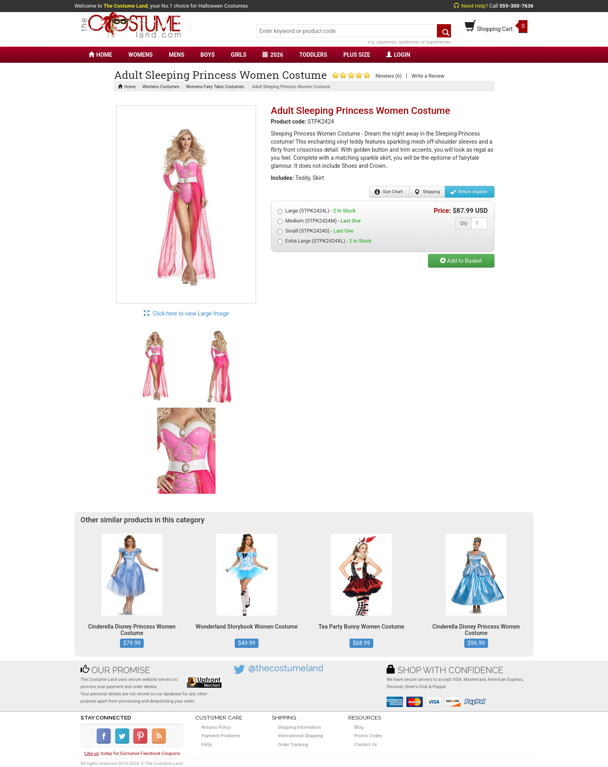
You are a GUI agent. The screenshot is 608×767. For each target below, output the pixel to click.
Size (388, 192)
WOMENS (140, 55)
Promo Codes (368, 735)
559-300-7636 (516, 6)
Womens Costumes (161, 86)
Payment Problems (220, 735)
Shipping (427, 192)
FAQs (206, 744)
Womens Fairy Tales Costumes (215, 86)
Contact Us (365, 744)
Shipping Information (299, 727)
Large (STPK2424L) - (316, 211)
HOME (100, 55)
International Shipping (300, 735)
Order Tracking (293, 744)
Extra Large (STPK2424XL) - (324, 241)
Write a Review (428, 76)
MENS (176, 55)
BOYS (208, 55)
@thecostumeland (285, 668)
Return (469, 192)
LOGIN (398, 55)
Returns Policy (216, 727)
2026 (273, 55)
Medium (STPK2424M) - (319, 221)
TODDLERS (313, 55)
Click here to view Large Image (186, 313)
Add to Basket (461, 261)
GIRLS (238, 55)
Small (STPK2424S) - (315, 231)
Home (127, 86)
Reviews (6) (388, 76)
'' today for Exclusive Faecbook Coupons (132, 753)
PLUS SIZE (356, 55)
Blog (359, 727)
